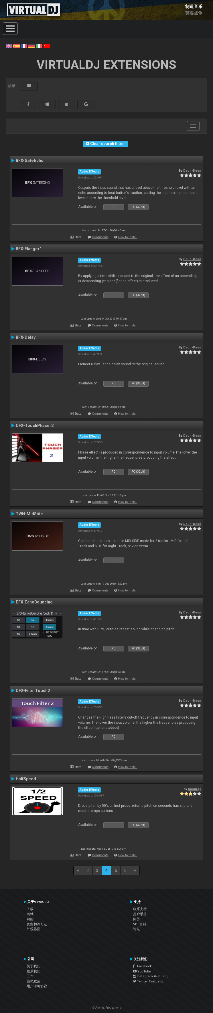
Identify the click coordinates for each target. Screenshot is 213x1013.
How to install (127, 237)
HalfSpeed (26, 779)
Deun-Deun (192, 170)
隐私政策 (33, 981)
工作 (30, 976)
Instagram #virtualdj (150, 976)
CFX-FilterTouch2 (33, 690)
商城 (30, 914)
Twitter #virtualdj (148, 981)
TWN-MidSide (29, 513)
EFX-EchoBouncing (34, 602)
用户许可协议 (37, 986)
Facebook (142, 966)
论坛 (136, 929)
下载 (30, 909)
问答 (136, 919)
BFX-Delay (26, 337)
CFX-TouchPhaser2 (35, 425)
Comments (100, 237)
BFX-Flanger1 (29, 248)
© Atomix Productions (106, 1008)
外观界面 (33, 929)
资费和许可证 (37, 924)
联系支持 (140, 909)
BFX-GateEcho (30, 160)
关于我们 (33, 966)
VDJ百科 (139, 924)
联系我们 (33, 971)
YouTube (142, 971)
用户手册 (140, 914)
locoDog (194, 789)
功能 (30, 919)
